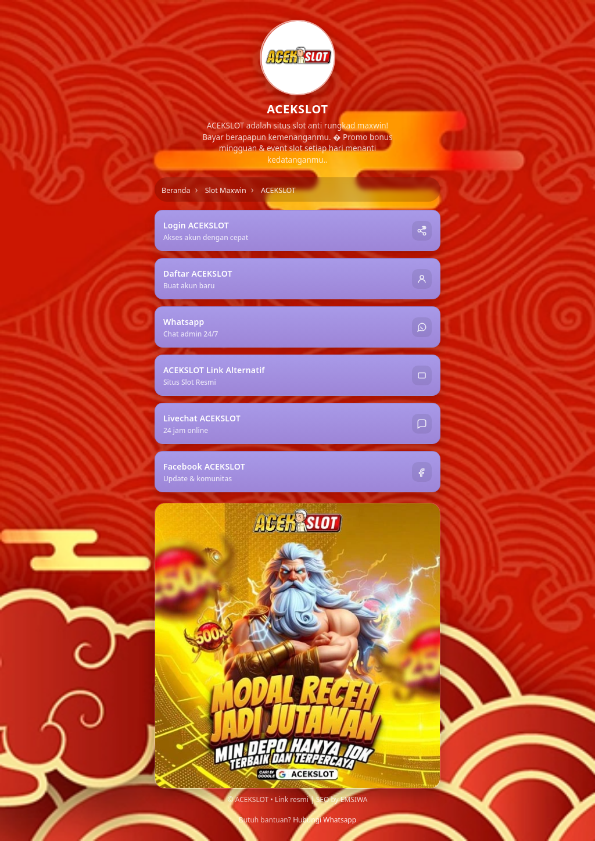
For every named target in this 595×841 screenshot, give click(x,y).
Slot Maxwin (225, 190)
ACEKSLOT (278, 190)
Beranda (176, 190)
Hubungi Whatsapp (324, 820)
